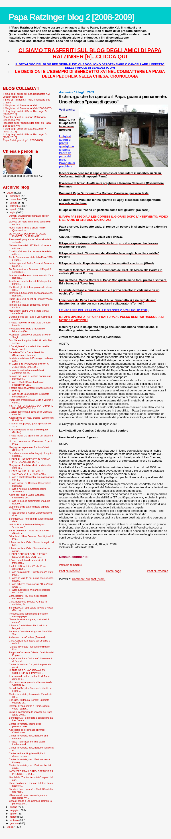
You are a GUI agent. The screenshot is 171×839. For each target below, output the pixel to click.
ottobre (14, 202)
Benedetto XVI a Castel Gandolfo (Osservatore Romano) (26, 353)
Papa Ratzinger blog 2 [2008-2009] (71, 17)
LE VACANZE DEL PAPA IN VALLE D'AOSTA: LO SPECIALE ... (27, 235)
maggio (14, 810)
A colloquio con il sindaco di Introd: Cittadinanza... (27, 731)
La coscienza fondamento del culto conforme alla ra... (27, 371)
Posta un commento (70, 564)
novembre (16, 199)
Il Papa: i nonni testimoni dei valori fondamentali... (27, 743)
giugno (14, 807)
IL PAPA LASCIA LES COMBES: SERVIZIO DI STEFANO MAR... (27, 472)
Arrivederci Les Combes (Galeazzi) (27, 637)
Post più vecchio (157, 571)
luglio (13, 212)
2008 (10, 826)
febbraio (14, 820)
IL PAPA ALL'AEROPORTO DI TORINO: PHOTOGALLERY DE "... (30, 460)
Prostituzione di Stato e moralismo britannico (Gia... (27, 330)
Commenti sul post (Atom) (88, 579)
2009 (10, 192)
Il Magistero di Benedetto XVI (20, 105)
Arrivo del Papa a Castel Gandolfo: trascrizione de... (27, 496)
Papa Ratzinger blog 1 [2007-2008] (23, 140)
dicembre (15, 196)
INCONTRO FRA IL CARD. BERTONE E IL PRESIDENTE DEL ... (31, 772)
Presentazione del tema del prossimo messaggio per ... (28, 615)
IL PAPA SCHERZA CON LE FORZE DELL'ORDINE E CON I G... (28, 555)
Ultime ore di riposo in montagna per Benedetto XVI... (28, 796)
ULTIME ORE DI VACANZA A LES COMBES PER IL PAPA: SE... (27, 671)
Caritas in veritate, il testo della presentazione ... (25, 725)
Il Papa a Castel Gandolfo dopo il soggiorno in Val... (26, 383)
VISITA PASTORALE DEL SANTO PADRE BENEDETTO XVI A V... (31, 407)
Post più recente (69, 571)
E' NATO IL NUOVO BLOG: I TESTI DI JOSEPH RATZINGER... (29, 365)
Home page (113, 571)
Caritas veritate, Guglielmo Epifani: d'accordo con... (27, 754)
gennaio (14, 823)
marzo (13, 816)
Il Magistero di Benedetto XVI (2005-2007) (27, 108)
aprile (13, 813)
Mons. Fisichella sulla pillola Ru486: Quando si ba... (27, 229)
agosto (14, 209)
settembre (16, 206)
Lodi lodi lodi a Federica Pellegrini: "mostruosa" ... (27, 525)
